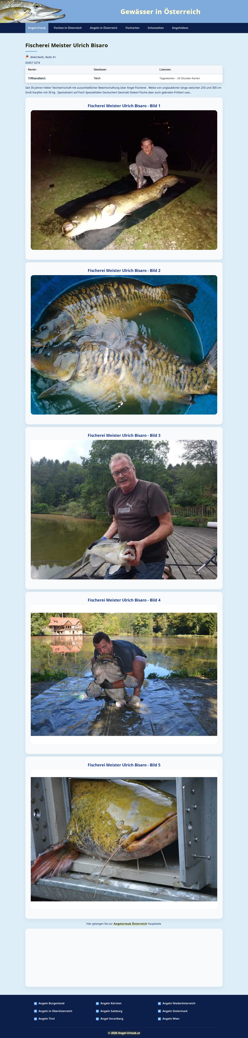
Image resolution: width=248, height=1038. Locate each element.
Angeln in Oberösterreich (55, 1011)
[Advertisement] (124, 957)
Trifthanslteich (36, 78)
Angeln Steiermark (175, 1011)
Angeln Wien (171, 1018)
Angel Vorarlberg (111, 1018)
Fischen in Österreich (68, 28)
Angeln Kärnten (111, 1003)
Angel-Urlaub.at (129, 1033)
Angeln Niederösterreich (178, 1003)
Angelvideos (180, 28)
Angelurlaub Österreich (130, 923)
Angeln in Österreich (103, 28)
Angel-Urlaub (37, 28)
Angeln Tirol (47, 1018)
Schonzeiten (156, 28)
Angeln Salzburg (111, 1011)
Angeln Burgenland (51, 1003)
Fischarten (132, 28)
